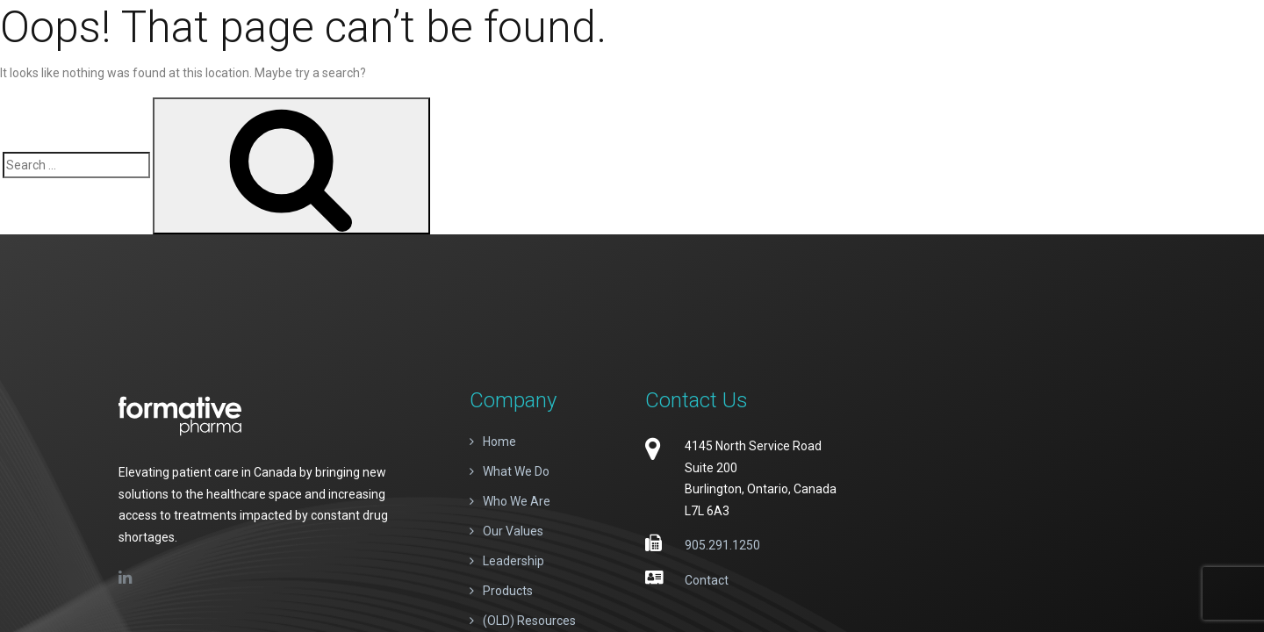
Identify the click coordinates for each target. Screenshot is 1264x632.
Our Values (513, 531)
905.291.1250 (722, 545)
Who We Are (516, 501)
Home (499, 441)
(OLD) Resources (529, 620)
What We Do (516, 471)
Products (508, 591)
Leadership (513, 561)
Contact (707, 580)
